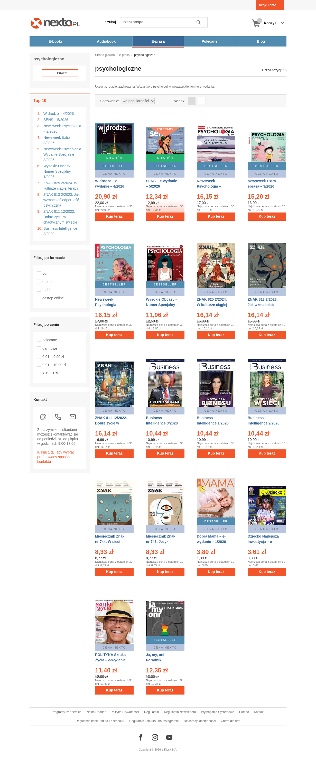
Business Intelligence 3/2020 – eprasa (162, 423)
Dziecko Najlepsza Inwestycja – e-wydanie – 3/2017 (263, 541)
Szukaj (110, 22)
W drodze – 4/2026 (58, 114)
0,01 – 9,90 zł (53, 357)
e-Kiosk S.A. (169, 749)
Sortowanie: (109, 101)
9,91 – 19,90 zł (54, 365)
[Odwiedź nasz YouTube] (169, 737)
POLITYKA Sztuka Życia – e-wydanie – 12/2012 (110, 660)
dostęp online (53, 298)
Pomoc (244, 712)
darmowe (49, 348)
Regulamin (151, 712)
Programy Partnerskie (66, 712)
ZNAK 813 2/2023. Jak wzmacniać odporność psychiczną (61, 199)
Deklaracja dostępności (200, 721)
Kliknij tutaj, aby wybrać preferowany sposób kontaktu (56, 457)
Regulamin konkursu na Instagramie (154, 721)
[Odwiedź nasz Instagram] (155, 737)
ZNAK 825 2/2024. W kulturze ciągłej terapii (60, 185)
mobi (46, 290)
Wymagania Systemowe (217, 712)
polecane (49, 340)
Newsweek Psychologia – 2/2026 (62, 128)
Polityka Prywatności (125, 712)
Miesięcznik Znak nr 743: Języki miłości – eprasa (160, 541)
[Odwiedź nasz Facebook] (140, 737)
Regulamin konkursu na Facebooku (100, 721)
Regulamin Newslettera (180, 712)
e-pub (47, 282)
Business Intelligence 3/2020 (60, 231)
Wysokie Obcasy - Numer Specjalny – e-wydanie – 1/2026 (162, 304)
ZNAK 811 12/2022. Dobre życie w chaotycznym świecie (60, 216)
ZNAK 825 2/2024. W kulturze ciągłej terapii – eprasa (212, 304)
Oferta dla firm (230, 721)
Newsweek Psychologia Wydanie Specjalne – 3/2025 (62, 154)
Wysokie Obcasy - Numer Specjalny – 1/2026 (58, 171)
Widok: (179, 101)
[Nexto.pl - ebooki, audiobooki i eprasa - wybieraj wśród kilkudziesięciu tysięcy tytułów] (56, 23)
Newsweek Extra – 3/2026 (58, 140)
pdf (44, 273)
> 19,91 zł (50, 373)
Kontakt (259, 712)
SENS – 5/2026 (55, 120)
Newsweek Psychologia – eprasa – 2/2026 (210, 186)
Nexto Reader (96, 712)
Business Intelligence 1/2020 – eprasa (213, 423)
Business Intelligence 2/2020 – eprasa (264, 423)
